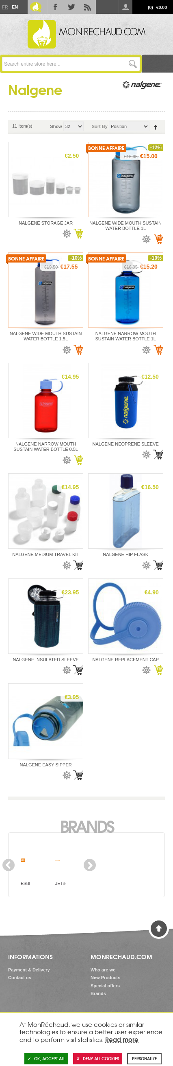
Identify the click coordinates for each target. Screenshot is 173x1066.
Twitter (71, 7)
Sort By (100, 126)
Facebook (55, 7)
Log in (125, 7)
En (14, 6)
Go (133, 64)
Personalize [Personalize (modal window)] (144, 1058)
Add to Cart (78, 233)
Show (56, 126)
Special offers (105, 985)
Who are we (103, 969)
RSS (88, 7)
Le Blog (36, 7)
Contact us (19, 977)
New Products (105, 977)
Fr (5, 6)
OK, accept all (46, 1058)
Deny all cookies (97, 1058)
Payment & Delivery (29, 969)
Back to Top (159, 928)
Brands (86, 825)
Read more (121, 1039)
